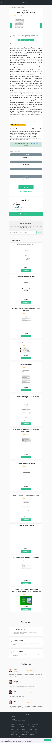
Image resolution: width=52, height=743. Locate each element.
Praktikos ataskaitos (25, 731)
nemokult (26, 2)
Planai (12, 736)
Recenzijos (34, 727)
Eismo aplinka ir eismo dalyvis (26, 342)
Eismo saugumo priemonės (18, 7)
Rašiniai (27, 727)
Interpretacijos (35, 724)
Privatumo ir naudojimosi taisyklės (18, 720)
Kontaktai (13, 719)
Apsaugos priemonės (26, 364)
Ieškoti (39, 232)
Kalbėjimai (26, 732)
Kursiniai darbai (21, 726)
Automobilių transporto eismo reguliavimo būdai (26, 495)
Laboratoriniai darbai (31, 726)
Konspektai (26, 157)
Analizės (12, 724)
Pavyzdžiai (21, 727)
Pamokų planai (32, 734)
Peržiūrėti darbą (26, 187)
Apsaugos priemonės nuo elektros (26, 463)
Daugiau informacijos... (26, 116)
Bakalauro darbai (23, 734)
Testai (18, 729)
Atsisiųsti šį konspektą (26, 40)
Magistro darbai (14, 734)
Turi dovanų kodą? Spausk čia (26, 191)
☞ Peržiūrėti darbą (33, 143)
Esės (28, 724)
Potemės (19, 732)
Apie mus (13, 716)
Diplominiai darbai (20, 724)
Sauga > (10, 7)
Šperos (12, 729)
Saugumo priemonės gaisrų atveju (26, 276)
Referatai (36, 729)
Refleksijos (18, 736)
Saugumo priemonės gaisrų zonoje (26, 244)
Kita (11, 731)
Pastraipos (13, 732)
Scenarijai (25, 736)
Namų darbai (13, 727)
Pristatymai (34, 731)
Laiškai (16, 731)
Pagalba (12, 717)
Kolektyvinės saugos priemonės (26, 525)
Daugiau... (34, 741)
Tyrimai (23, 729)
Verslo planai (34, 732)
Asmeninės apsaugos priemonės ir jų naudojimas (26, 557)
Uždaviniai (30, 729)
